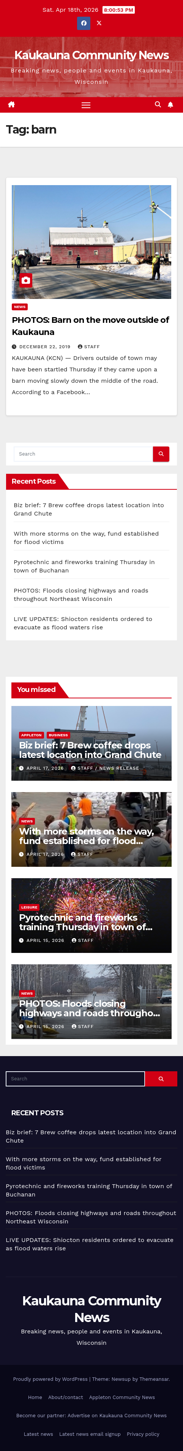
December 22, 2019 (46, 346)
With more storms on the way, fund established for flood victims (86, 841)
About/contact (65, 1397)
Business (58, 735)
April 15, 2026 (46, 940)
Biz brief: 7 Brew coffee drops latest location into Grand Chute (90, 750)
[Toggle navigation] (86, 105)
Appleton (31, 735)
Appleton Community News (122, 1397)
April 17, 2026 (46, 768)
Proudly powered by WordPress (51, 1379)
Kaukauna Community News (91, 55)
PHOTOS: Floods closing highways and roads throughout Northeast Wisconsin (90, 1013)
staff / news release (105, 768)
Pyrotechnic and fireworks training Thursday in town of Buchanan (82, 927)
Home (35, 1397)
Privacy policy (143, 1434)
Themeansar (154, 1379)
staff (89, 346)
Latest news (38, 1434)
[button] (158, 104)
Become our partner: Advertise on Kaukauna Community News (91, 1415)
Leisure (29, 907)
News (19, 307)
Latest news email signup (90, 1434)
